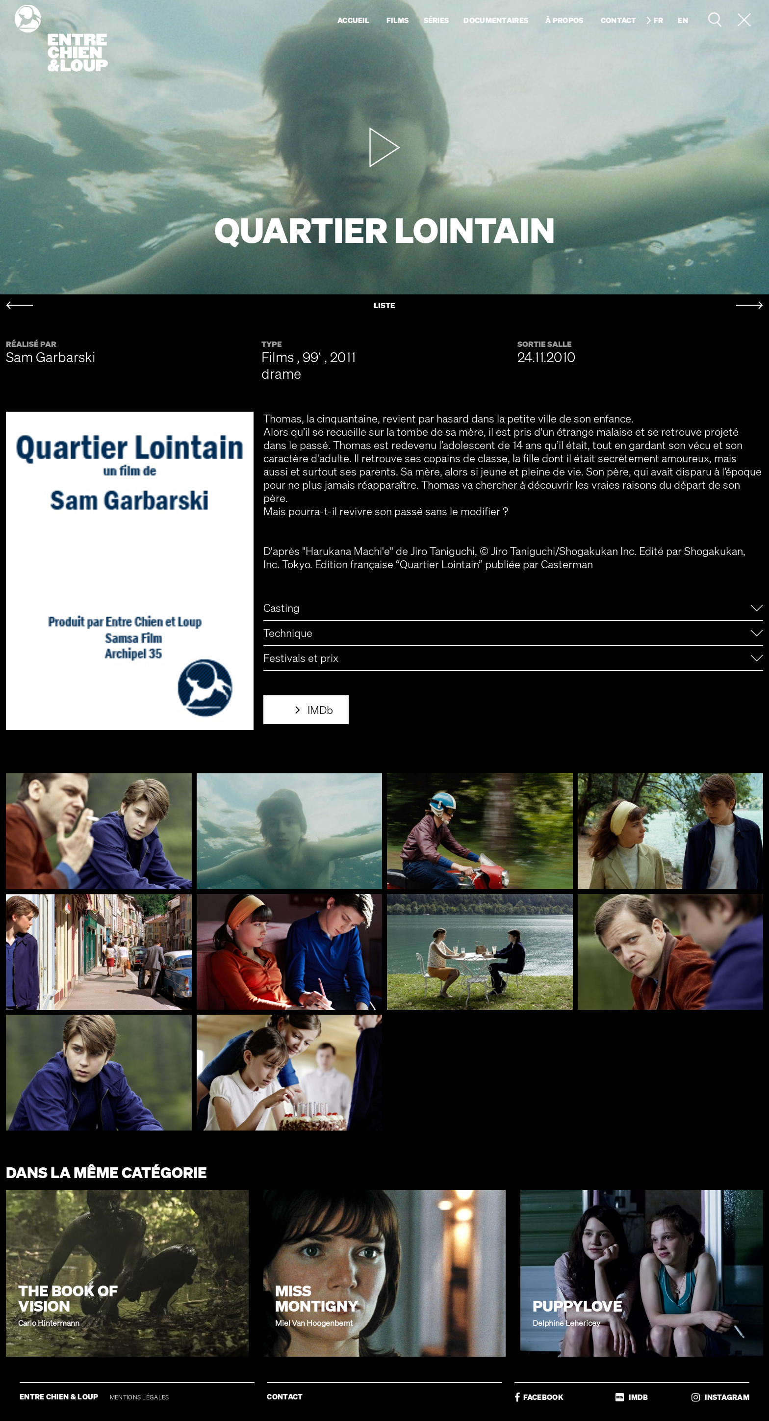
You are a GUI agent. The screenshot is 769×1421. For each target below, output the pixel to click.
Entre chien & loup (61, 38)
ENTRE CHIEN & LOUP (60, 1396)
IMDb (320, 710)
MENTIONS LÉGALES (139, 1397)
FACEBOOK (539, 1397)
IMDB (631, 1397)
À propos (564, 20)
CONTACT (285, 1396)
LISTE (384, 305)
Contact (619, 20)
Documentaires (495, 20)
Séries (436, 20)
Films (397, 20)
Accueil (353, 20)
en (683, 20)
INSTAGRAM (720, 1397)
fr (659, 20)
